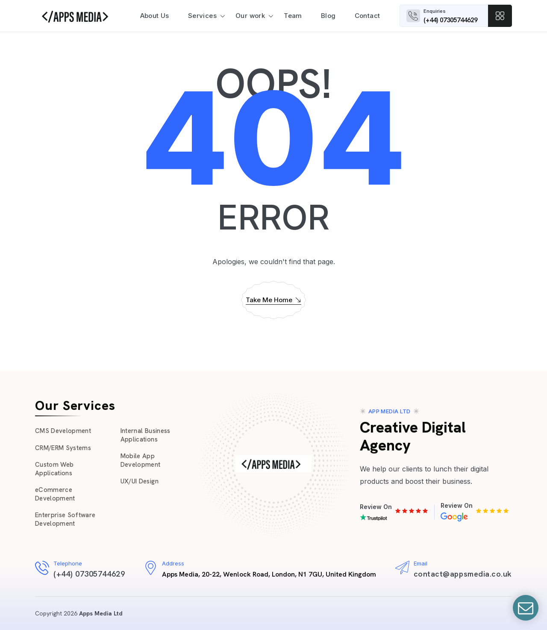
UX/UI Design (140, 481)
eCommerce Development (55, 494)
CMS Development (63, 431)
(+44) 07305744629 (450, 20)
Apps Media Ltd (101, 613)
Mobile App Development (141, 460)
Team (293, 16)
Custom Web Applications (54, 468)
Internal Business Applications (146, 435)
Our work (250, 16)
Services (202, 16)
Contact (367, 16)
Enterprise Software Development (65, 519)
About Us (154, 16)
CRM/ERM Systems (63, 448)
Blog (328, 16)
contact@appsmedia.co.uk (463, 574)
